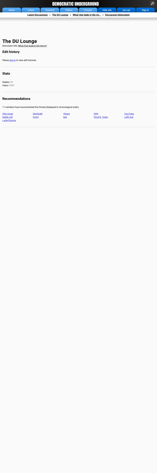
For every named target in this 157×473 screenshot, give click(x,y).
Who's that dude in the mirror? (32, 46)
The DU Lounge (60, 14)
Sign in (145, 10)
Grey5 (36, 117)
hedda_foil (7, 117)
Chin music (7, 114)
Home (12, 10)
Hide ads (107, 10)
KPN (96, 114)
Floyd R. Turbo (101, 117)
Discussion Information (117, 14)
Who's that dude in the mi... (87, 14)
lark (65, 117)
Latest (31, 10)
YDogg (66, 114)
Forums (88, 10)
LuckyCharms (9, 120)
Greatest (49, 10)
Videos (68, 10)
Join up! (126, 10)
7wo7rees (129, 114)
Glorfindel (37, 114)
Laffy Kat (128, 117)
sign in (12, 60)
